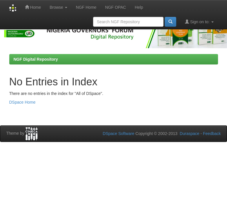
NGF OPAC (115, 7)
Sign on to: (199, 21)
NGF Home (86, 7)
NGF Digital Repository (36, 59)
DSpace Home (22, 102)
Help (139, 7)
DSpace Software (118, 133)
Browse (58, 7)
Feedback (212, 133)
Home (33, 7)
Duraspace (189, 133)
